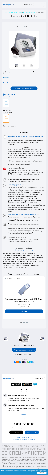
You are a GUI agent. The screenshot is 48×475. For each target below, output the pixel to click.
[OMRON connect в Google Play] (27, 384)
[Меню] (43, 5)
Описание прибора (24, 248)
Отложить (29, 27)
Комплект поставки (24, 250)
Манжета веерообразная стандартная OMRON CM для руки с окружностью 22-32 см (24, 300)
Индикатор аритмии (16, 185)
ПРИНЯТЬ (41, 473)
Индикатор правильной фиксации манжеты (23, 214)
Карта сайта (24, 414)
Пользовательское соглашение (24, 416)
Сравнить (20, 27)
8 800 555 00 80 (24, 424)
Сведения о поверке (9, 126)
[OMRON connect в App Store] (16, 384)
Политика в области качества (24, 437)
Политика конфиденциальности (24, 418)
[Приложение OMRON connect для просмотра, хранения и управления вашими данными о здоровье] (35, 384)
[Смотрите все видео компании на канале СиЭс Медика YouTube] (26, 390)
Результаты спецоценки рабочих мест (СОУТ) (24, 439)
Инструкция (7, 110)
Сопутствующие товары (10, 96)
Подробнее (6, 83)
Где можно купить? (9, 94)
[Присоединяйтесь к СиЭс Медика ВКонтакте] (21, 390)
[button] (21, 322)
